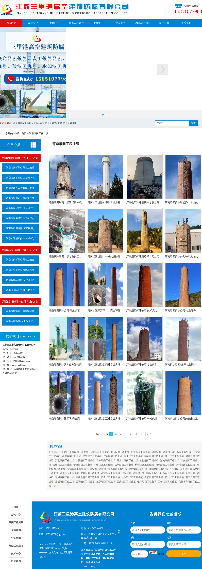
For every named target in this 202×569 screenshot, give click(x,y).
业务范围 (120, 22)
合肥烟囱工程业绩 (153, 477)
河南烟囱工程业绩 (38, 133)
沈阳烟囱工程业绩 (179, 469)
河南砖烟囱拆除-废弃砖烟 (19, 228)
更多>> (57, 486)
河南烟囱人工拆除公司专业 (20, 188)
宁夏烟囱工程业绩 (82, 464)
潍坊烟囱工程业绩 (158, 469)
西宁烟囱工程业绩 (167, 481)
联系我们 (186, 22)
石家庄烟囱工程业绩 (173, 473)
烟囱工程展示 (76, 22)
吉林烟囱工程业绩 (105, 460)
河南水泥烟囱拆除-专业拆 (19, 238)
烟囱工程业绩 (142, 22)
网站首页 (11, 22)
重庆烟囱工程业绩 (119, 452)
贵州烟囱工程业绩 (62, 464)
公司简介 (33, 22)
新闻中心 (55, 22)
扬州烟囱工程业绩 (185, 464)
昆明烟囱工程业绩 (64, 481)
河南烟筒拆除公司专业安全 (20, 259)
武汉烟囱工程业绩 (131, 473)
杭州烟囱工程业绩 (144, 464)
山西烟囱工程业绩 (85, 460)
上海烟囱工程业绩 (78, 452)
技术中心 (164, 22)
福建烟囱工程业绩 (161, 452)
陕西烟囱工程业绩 (153, 456)
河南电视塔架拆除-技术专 (19, 290)
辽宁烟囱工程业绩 (92, 456)
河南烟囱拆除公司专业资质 (20, 167)
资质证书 (98, 22)
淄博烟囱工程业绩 (138, 469)
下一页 (162, 69)
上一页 (39, 69)
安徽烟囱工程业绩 (149, 460)
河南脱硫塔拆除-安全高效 (19, 280)
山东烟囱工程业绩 (71, 456)
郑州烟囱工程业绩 (151, 473)
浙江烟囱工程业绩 (181, 452)
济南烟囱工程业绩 (97, 469)
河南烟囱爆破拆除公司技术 (20, 218)
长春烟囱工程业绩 (110, 477)
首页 (24, 133)
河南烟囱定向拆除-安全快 (19, 208)
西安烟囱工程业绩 (110, 473)
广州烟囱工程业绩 (103, 464)
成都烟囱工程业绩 (89, 473)
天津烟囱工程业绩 (99, 452)
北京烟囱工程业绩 (58, 452)
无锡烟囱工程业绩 (76, 469)
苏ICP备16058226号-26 (100, 543)
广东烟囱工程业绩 (140, 452)
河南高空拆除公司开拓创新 (20, 250)
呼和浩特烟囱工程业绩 (87, 477)
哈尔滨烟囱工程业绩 (132, 477)
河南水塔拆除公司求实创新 (20, 311)
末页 (149, 434)
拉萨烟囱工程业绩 (105, 481)
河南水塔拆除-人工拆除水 (19, 321)
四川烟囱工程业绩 (133, 456)
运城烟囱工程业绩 (64, 477)
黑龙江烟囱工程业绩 (127, 460)
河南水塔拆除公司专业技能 (20, 301)
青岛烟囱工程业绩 (117, 469)
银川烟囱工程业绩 (146, 481)
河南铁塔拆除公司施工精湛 (20, 269)
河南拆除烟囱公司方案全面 (20, 198)
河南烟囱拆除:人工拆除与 (19, 177)
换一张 (161, 553)
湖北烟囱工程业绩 (174, 456)
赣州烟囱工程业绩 (69, 473)
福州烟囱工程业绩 (123, 464)
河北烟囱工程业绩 (64, 460)
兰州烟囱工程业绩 (126, 481)
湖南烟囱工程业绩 (169, 460)
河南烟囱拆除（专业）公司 (20, 158)
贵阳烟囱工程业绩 (85, 481)
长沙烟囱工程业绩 (174, 477)
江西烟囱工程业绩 (112, 456)
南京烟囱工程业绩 (165, 464)
